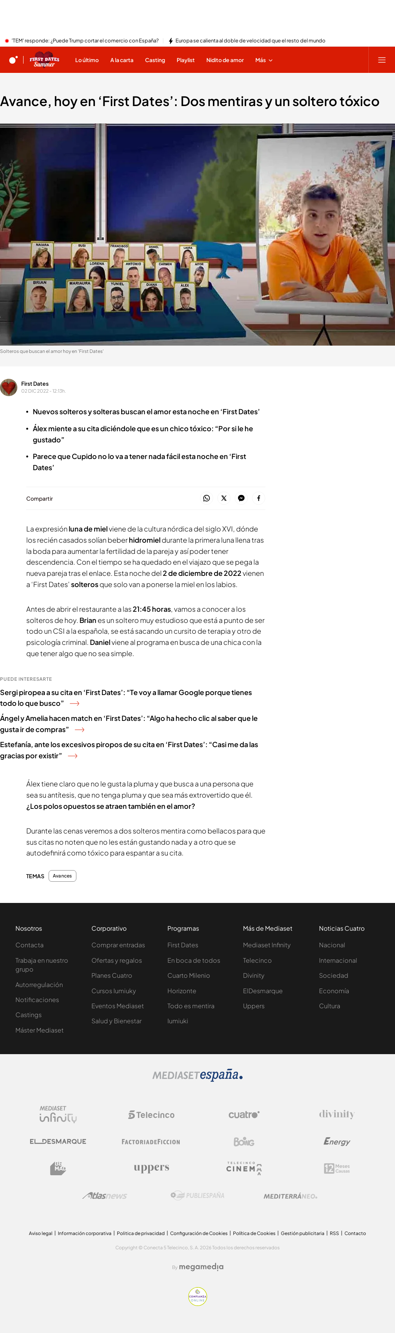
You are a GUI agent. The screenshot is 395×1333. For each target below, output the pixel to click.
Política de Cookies (254, 1233)
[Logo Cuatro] (244, 1114)
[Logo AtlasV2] (104, 1195)
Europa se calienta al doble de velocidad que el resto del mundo (251, 41)
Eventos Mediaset (117, 1006)
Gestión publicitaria (302, 1233)
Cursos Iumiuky (113, 991)
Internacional (338, 960)
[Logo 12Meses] (337, 1168)
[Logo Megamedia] (201, 1267)
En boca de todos (193, 960)
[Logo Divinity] (337, 1114)
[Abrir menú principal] (382, 60)
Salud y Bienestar (116, 1021)
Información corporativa (84, 1233)
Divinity (254, 975)
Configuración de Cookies (199, 1233)
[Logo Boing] (244, 1141)
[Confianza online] (197, 1303)
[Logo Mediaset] (197, 1079)
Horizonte (181, 991)
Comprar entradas (118, 945)
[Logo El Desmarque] (58, 1141)
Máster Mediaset (39, 1030)
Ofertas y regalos (116, 960)
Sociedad (333, 975)
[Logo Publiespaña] (197, 1195)
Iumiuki (177, 1021)
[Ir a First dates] (44, 59)
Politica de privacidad (141, 1233)
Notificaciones (37, 1000)
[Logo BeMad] (58, 1168)
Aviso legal (40, 1233)
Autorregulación (39, 984)
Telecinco (257, 960)
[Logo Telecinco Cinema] (244, 1168)
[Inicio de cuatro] (13, 60)
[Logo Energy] (337, 1141)
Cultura (329, 1006)
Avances (62, 876)
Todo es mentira (190, 1006)
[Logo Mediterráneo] (290, 1196)
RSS (334, 1233)
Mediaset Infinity (267, 945)
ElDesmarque (263, 991)
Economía (334, 991)
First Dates (35, 383)
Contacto (355, 1233)
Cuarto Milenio (188, 975)
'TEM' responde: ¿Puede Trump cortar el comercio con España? (85, 41)
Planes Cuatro (111, 975)
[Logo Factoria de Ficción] (151, 1141)
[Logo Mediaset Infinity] (58, 1114)
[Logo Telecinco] (151, 1114)
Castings (28, 1015)
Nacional (332, 945)
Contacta (29, 945)
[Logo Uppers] (151, 1168)
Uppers (254, 1006)
